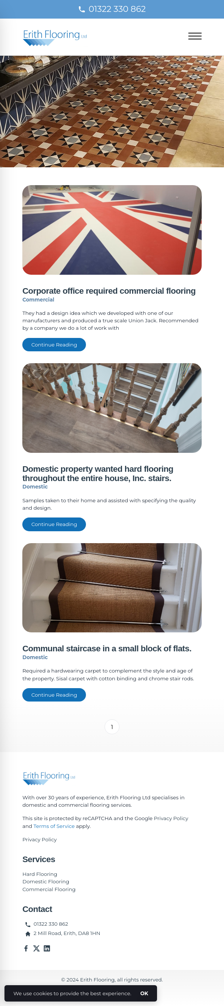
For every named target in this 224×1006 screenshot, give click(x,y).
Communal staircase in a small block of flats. (106, 648)
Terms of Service (54, 826)
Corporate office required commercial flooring (108, 291)
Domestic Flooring (45, 881)
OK (144, 993)
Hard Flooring (39, 874)
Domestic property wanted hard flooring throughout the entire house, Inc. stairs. (97, 473)
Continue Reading (54, 345)
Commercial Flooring (49, 889)
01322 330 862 (112, 9)
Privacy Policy (171, 818)
